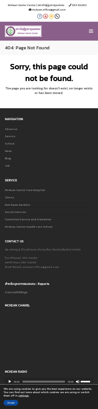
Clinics (9, 197)
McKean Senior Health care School (28, 226)
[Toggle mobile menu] (91, 31)
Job (7, 165)
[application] (49, 381)
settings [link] (23, 395)
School (9, 143)
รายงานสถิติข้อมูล (16, 292)
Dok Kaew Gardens (17, 205)
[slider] (44, 382)
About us (11, 129)
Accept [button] (10, 402)
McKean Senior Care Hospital (25, 190)
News (8, 151)
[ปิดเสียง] (78, 381)
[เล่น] (10, 381)
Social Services (15, 212)
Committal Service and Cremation (28, 219)
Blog (8, 158)
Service (10, 136)
